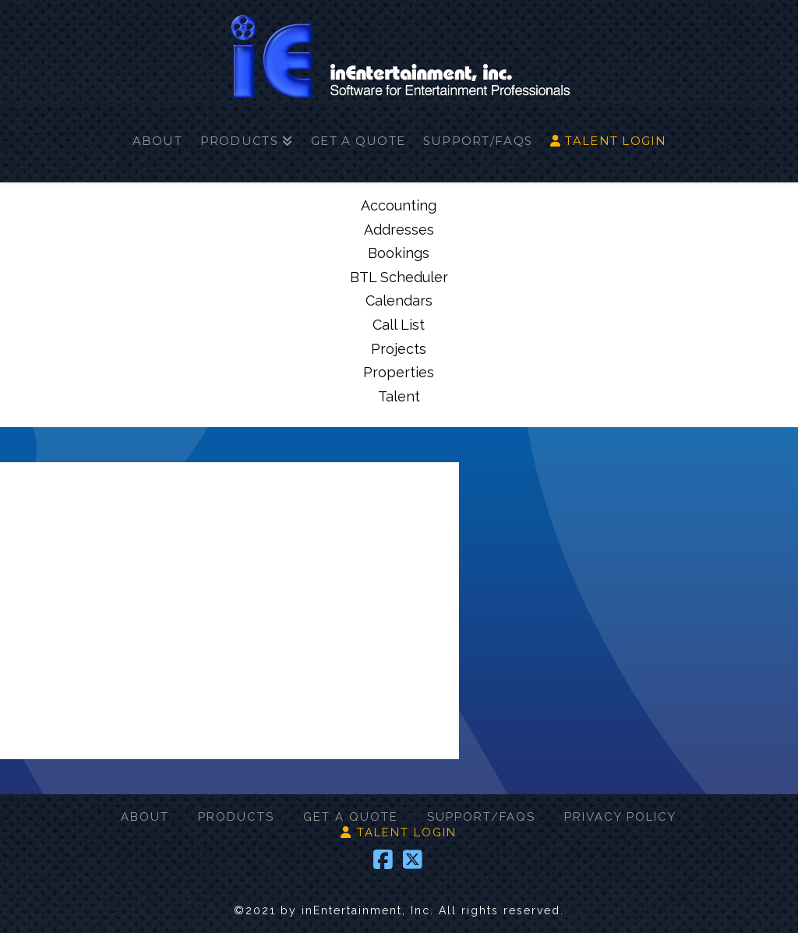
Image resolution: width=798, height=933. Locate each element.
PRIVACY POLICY (620, 817)
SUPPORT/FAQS (481, 817)
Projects (398, 349)
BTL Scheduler (399, 277)
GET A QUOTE (350, 817)
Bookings (398, 253)
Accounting (398, 205)
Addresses (399, 229)
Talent (399, 396)
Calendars (399, 300)
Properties (398, 372)
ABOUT (145, 817)
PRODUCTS (236, 817)
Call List (399, 324)
